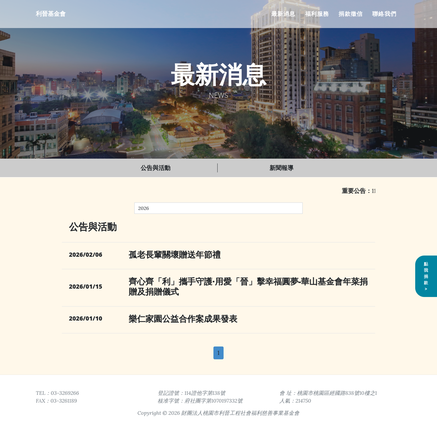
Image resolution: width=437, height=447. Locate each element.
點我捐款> (426, 286)
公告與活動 (155, 167)
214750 (303, 400)
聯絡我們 (384, 14)
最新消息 (283, 14)
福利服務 (317, 14)
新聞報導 (281, 167)
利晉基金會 (51, 14)
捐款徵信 (350, 14)
